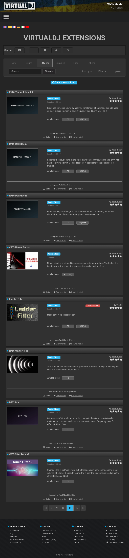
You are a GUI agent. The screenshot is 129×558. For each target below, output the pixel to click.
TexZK (119, 305)
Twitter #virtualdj (115, 542)
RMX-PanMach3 (18, 195)
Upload (117, 71)
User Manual (47, 533)
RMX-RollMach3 (18, 144)
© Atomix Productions (64, 555)
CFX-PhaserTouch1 (20, 247)
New (14, 63)
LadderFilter (16, 299)
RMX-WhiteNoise (18, 350)
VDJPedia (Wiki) (49, 539)
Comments (61, 137)
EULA (76, 542)
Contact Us (79, 533)
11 (70, 508)
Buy (11, 533)
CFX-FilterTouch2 (19, 454)
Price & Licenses (17, 539)
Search (49, 71)
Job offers (78, 536)
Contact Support (49, 530)
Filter (102, 71)
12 (77, 508)
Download (14, 530)
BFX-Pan (14, 402)
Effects (45, 63)
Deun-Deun (117, 98)
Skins (29, 63)
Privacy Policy (80, 539)
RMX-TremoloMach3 (21, 92)
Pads (75, 63)
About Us (78, 530)
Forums (45, 542)
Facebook (111, 530)
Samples (60, 63)
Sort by (86, 71)
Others (91, 63)
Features (13, 536)
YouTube (111, 533)
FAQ (44, 536)
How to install (77, 137)
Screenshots (15, 542)
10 (63, 508)
